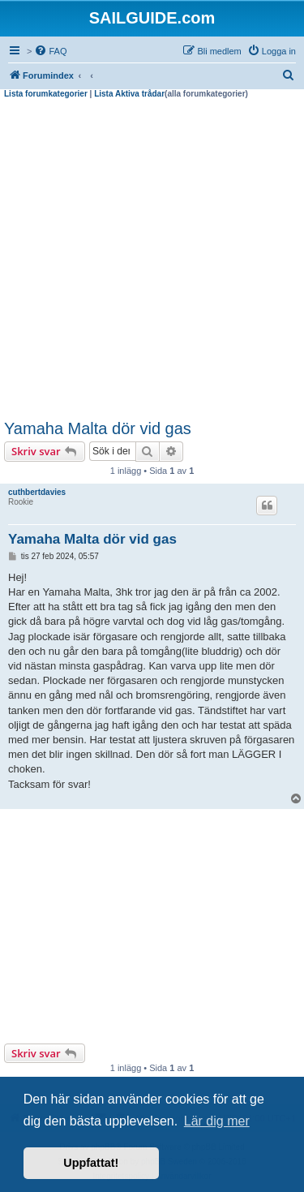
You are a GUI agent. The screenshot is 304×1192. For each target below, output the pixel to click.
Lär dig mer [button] (217, 1121)
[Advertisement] (152, 259)
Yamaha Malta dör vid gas (97, 428)
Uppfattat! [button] (90, 1162)
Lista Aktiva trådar (129, 93)
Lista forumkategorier (46, 93)
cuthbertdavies (37, 492)
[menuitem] (50, 51)
